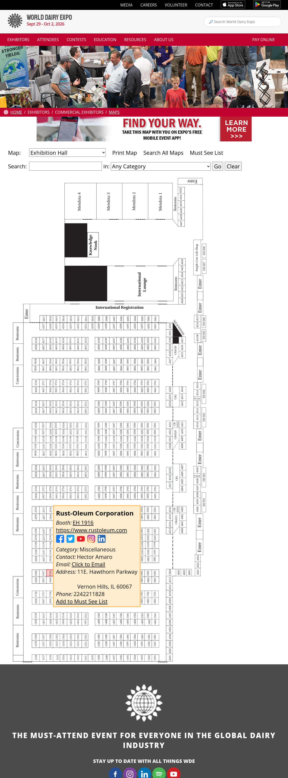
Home (16, 112)
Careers (148, 5)
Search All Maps (163, 152)
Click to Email (88, 564)
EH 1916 (83, 522)
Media (126, 5)
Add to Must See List (82, 601)
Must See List (206, 152)
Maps (114, 112)
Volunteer (176, 5)
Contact (204, 5)
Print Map (124, 152)
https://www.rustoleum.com (91, 530)
